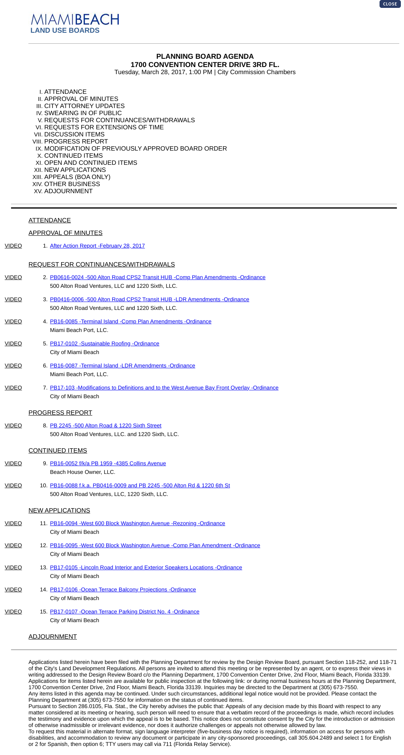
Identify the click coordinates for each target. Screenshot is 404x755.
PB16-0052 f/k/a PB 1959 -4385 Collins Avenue (108, 463)
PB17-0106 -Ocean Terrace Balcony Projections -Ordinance (123, 589)
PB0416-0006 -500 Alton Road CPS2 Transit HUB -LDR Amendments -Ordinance (149, 299)
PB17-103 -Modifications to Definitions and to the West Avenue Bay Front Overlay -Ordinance (164, 387)
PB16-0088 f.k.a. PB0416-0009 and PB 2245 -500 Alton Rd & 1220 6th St (140, 485)
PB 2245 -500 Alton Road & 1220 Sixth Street (106, 425)
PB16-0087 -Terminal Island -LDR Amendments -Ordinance (122, 365)
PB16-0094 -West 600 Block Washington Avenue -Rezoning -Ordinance (137, 523)
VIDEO (13, 245)
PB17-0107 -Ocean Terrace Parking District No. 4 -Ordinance (125, 611)
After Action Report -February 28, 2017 (97, 245)
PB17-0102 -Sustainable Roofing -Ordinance (104, 343)
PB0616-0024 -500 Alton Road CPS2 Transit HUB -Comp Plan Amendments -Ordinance (158, 277)
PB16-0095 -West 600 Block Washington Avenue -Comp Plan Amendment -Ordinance (155, 545)
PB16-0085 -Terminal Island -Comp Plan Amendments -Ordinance (130, 321)
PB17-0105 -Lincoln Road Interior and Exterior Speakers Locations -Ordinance (146, 567)
